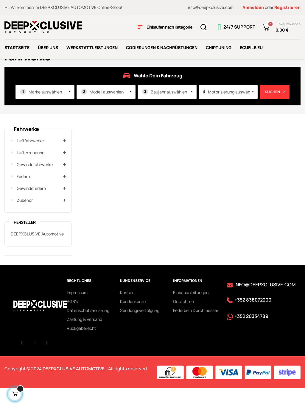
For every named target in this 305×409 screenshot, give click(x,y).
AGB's (72, 321)
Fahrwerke (26, 148)
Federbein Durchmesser (195, 330)
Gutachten (183, 321)
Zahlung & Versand (84, 339)
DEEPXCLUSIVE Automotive (37, 254)
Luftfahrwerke (30, 160)
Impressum (77, 312)
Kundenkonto (133, 321)
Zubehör (25, 220)
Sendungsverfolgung (139, 330)
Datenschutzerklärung (88, 330)
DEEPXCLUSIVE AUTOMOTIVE (74, 388)
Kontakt (127, 312)
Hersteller (24, 242)
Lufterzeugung (30, 172)
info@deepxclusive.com (211, 7)
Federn (23, 196)
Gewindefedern (31, 208)
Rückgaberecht (81, 348)
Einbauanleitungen (190, 312)
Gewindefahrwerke (35, 184)
